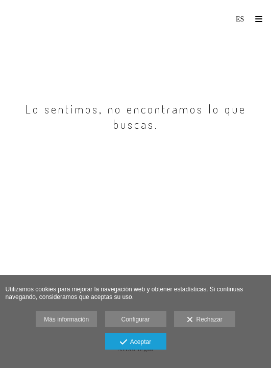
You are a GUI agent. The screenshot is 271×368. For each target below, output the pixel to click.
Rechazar (205, 320)
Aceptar (135, 342)
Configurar (135, 319)
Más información (66, 319)
